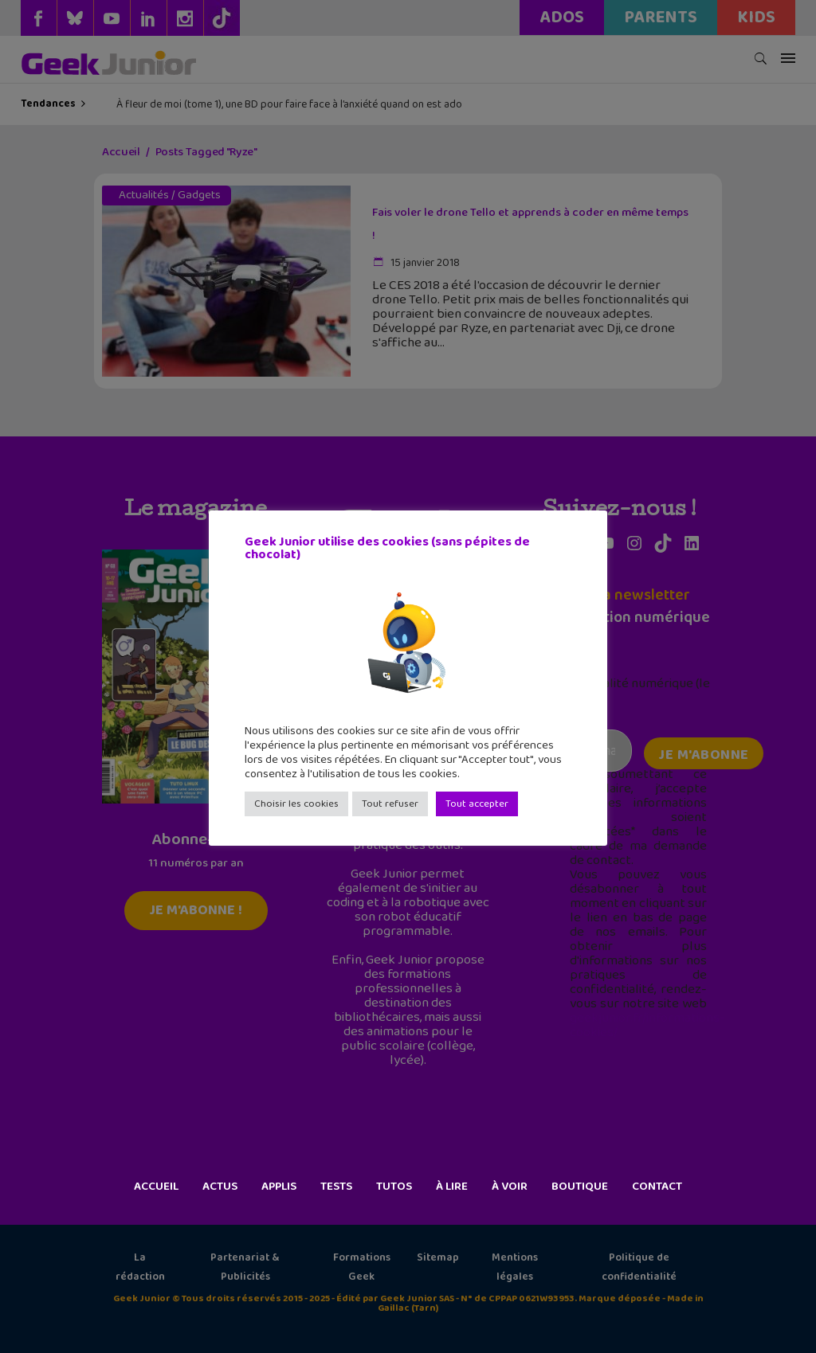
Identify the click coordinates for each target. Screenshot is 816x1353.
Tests (336, 1186)
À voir (510, 1186)
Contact (657, 1186)
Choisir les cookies (296, 804)
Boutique (579, 1186)
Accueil (156, 1186)
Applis (278, 1186)
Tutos (394, 1186)
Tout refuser (390, 804)
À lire (452, 1186)
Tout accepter (476, 804)
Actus (219, 1186)
